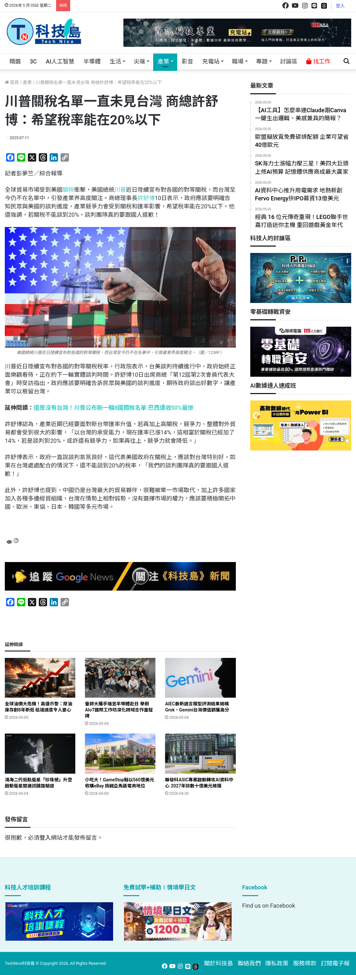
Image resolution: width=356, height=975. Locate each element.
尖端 (139, 61)
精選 (15, 61)
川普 (120, 189)
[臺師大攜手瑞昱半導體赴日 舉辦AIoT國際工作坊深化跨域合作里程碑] (120, 678)
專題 (262, 61)
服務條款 (304, 963)
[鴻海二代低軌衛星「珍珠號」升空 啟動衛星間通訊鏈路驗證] (40, 753)
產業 (163, 61)
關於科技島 (218, 963)
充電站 (210, 61)
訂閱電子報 (335, 963)
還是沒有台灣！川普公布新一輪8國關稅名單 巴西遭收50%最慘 (114, 407)
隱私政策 (276, 963)
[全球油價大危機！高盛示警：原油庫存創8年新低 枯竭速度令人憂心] (40, 678)
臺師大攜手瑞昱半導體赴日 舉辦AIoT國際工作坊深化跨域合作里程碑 (119, 710)
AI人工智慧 (60, 61)
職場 (238, 61)
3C (33, 61)
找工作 (318, 61)
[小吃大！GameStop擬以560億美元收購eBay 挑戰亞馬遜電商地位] (120, 753)
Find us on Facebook (268, 905)
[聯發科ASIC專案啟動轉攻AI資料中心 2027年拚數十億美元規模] (200, 753)
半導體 (92, 61)
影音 (187, 61)
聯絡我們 (249, 963)
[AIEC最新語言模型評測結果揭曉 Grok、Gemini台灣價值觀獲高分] (200, 678)
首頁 (12, 82)
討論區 (288, 61)
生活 (115, 61)
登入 (340, 5)
